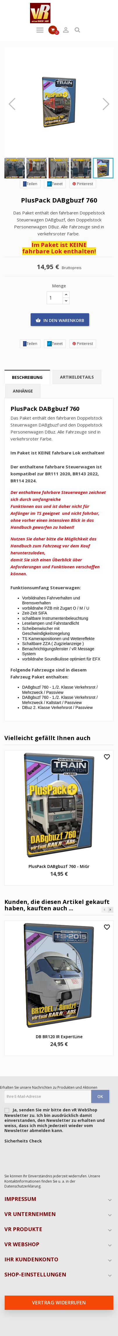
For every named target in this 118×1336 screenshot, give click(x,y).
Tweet (55, 184)
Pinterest (83, 184)
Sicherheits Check (23, 1141)
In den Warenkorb (60, 320)
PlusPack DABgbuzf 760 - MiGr (59, 866)
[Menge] (55, 297)
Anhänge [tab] (23, 391)
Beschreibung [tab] (27, 377)
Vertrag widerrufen (59, 1302)
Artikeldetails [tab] (77, 377)
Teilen (30, 184)
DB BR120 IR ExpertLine (59, 1036)
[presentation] (48, 1157)
